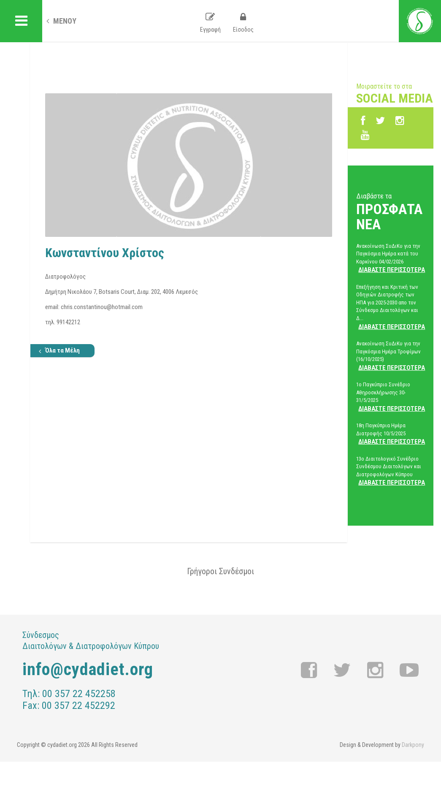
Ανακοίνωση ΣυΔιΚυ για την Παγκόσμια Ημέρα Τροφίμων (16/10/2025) (390, 356)
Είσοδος (243, 23)
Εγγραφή (210, 23)
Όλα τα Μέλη (59, 350)
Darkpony (413, 744)
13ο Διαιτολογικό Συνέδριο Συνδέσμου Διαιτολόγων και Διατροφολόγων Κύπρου (390, 471)
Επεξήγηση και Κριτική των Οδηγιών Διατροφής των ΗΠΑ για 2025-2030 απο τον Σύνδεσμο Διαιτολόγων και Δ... (390, 307)
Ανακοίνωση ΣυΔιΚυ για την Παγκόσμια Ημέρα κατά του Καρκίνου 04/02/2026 (390, 258)
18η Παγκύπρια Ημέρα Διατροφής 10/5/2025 (390, 433)
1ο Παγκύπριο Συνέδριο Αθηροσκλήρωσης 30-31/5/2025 (390, 396)
